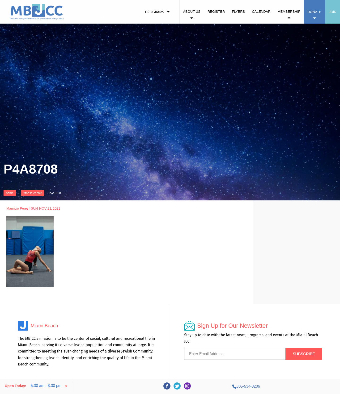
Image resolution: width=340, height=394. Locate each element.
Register (216, 11)
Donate (314, 12)
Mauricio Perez (17, 208)
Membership (289, 11)
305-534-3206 (293, 386)
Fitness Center (33, 193)
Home (10, 193)
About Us (191, 11)
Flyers (238, 11)
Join (332, 12)
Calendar (261, 11)
